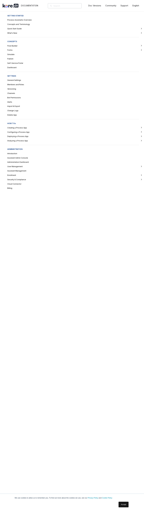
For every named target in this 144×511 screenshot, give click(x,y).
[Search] (69, 5)
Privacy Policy (93, 498)
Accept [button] (123, 505)
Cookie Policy (107, 498)
